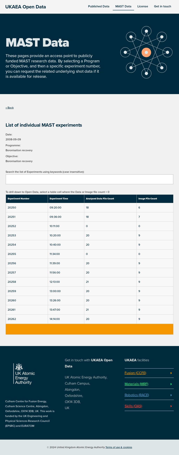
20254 (12, 245)
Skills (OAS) (133, 406)
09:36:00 (55, 217)
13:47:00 (55, 310)
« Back (10, 108)
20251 (11, 217)
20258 (12, 282)
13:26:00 (55, 300)
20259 (12, 291)
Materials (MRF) (136, 384)
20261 (11, 310)
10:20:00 (55, 235)
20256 (12, 263)
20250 (12, 207)
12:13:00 (55, 282)
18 (87, 207)
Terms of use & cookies (118, 447)
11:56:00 (55, 272)
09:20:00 (55, 207)
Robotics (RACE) (137, 395)
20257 (12, 272)
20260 (12, 300)
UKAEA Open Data (25, 7)
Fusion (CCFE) (135, 373)
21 (87, 282)
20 (87, 235)
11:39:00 (55, 263)
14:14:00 (55, 319)
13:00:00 (55, 291)
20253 (12, 235)
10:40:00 (55, 245)
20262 (12, 319)
